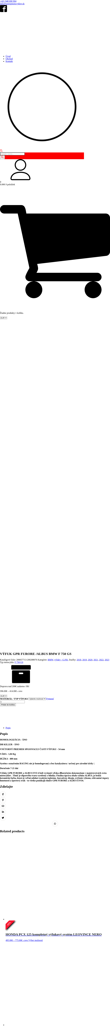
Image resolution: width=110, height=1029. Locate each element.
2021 (95, 342)
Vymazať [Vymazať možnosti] (50, 381)
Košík (16, 1005)
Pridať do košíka (8, 387)
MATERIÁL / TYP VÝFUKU (14, 381)
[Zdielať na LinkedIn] (3, 494)
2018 (79, 342)
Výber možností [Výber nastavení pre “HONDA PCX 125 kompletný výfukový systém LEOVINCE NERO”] (35, 623)
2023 (107, 342)
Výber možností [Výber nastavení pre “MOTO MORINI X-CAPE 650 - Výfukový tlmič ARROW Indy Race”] (35, 729)
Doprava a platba (101, 1015)
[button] (55, 170)
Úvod (8, 56)
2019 (84, 342)
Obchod (9, 59)
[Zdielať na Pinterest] (3, 483)
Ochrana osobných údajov (31, 1015)
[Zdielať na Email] (3, 489)
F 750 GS (19, 345)
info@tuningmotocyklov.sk (12, 4)
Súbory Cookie (50, 1015)
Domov (3, 1005)
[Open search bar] (1, 151)
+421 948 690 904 (8, 1)
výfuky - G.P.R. (61, 342)
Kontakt (9, 61)
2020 (90, 342)
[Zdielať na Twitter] (3, 500)
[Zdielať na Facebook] (3, 477)
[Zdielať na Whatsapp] (55, 506)
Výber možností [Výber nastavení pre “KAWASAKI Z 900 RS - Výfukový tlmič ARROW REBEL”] (35, 834)
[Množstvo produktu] (12, 384)
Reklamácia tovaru (85, 1015)
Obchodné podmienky (10, 1015)
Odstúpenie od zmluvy (67, 1015)
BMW (50, 342)
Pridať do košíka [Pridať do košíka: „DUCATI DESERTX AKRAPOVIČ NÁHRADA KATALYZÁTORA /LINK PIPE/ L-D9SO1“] (34, 944)
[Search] (2, 157)
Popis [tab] (8, 410)
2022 (101, 342)
